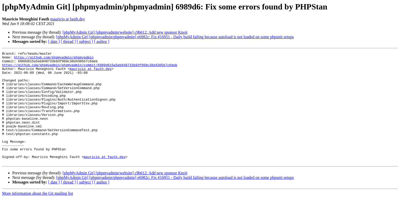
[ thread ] (68, 41)
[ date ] (54, 41)
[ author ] (101, 41)
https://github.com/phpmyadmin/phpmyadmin (54, 58)
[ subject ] (85, 41)
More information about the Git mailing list (37, 215)
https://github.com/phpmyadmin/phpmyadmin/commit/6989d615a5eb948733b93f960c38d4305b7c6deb (89, 68)
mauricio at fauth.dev (67, 19)
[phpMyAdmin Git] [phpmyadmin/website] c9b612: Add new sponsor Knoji (124, 32)
